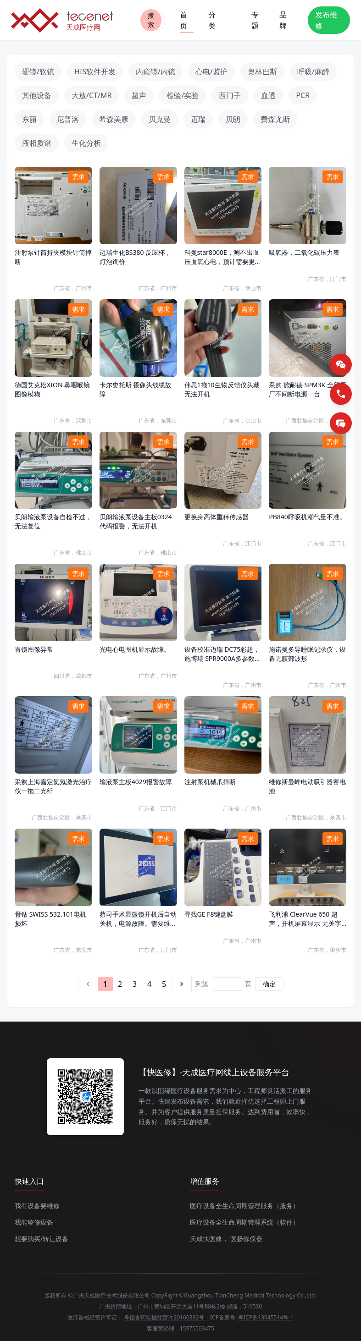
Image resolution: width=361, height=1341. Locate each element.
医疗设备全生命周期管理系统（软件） (244, 1222)
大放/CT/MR (91, 95)
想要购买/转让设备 (41, 1238)
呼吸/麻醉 (313, 71)
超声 (139, 95)
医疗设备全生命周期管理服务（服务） (244, 1205)
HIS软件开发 (95, 71)
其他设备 (36, 95)
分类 (212, 20)
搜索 (151, 20)
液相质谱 (36, 143)
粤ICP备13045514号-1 (266, 1317)
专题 (255, 20)
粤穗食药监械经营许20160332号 (164, 1317)
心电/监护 (211, 71)
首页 (187, 21)
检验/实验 (183, 95)
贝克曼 (160, 119)
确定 (269, 983)
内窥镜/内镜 (155, 71)
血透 (268, 95)
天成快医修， (209, 1238)
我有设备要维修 (37, 1205)
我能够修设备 (34, 1222)
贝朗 (233, 119)
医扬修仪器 (246, 1238)
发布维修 (326, 20)
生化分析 (86, 143)
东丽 (29, 119)
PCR (303, 95)
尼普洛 (68, 119)
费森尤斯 (275, 119)
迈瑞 (198, 119)
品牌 (283, 20)
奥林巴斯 (262, 71)
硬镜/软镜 (38, 71)
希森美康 (113, 119)
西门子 (230, 95)
